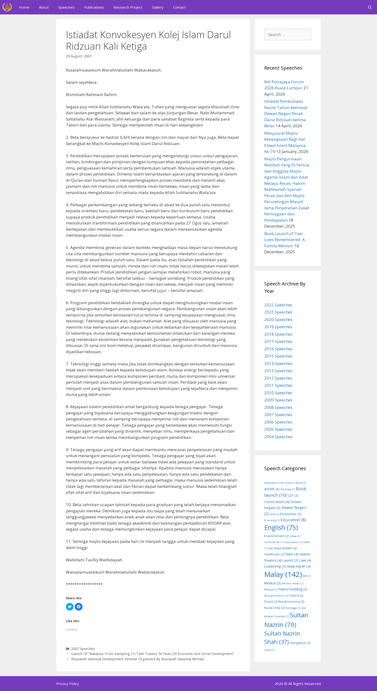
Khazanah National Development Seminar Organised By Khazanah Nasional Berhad (137, 659)
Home (24, 7)
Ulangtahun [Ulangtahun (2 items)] (300, 643)
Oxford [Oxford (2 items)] (296, 596)
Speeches (66, 7)
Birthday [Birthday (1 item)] (288, 489)
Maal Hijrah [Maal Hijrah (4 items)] (299, 566)
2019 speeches (278, 326)
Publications (94, 7)
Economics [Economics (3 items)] (291, 514)
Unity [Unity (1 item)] (269, 650)
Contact (179, 7)
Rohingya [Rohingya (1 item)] (292, 608)
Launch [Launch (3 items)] (290, 560)
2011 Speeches (278, 385)
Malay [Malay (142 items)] (283, 574)
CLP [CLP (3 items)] (293, 495)
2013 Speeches (278, 370)
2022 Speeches (278, 305)
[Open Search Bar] (370, 7)
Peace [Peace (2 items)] (270, 602)
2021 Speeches (278, 312)
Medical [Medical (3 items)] (272, 583)
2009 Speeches (278, 400)
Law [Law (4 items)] (305, 560)
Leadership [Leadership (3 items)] (275, 566)
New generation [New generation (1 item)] (276, 595)
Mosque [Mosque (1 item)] (271, 589)
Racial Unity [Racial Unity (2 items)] (274, 608)
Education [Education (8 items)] (293, 519)
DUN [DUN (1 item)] (274, 514)
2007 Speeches (83, 648)
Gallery (157, 7)
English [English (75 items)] (281, 527)
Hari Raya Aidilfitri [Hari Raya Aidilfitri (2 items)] (282, 548)
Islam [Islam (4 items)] (292, 554)
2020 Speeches (278, 319)
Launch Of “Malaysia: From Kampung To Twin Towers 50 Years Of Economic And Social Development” (152, 653)
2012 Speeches (278, 378)
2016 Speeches (278, 349)
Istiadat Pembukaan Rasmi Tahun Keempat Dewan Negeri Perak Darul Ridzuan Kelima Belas (286, 113)
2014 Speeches (278, 363)
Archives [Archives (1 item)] (288, 483)
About (44, 7)
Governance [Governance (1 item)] (292, 542)
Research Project (127, 7)
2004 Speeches (278, 436)
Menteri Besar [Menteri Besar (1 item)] (292, 583)
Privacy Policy (67, 683)
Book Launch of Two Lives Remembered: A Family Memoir (284, 240)
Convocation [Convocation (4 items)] (276, 501)
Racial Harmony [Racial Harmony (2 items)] (291, 602)
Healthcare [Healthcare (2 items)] (274, 554)
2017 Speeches (278, 341)
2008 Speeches (278, 407)
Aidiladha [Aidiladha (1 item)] (272, 483)
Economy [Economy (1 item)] (272, 520)
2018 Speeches (278, 334)
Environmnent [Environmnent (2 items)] (276, 536)
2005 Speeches (278, 429)
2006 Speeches (278, 422)
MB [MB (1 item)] (307, 576)
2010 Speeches (278, 392)
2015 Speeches (278, 356)
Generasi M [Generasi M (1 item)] (273, 542)
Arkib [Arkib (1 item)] (301, 483)
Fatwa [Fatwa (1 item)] (294, 536)
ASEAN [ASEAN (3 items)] (272, 489)
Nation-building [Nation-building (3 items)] (293, 589)
